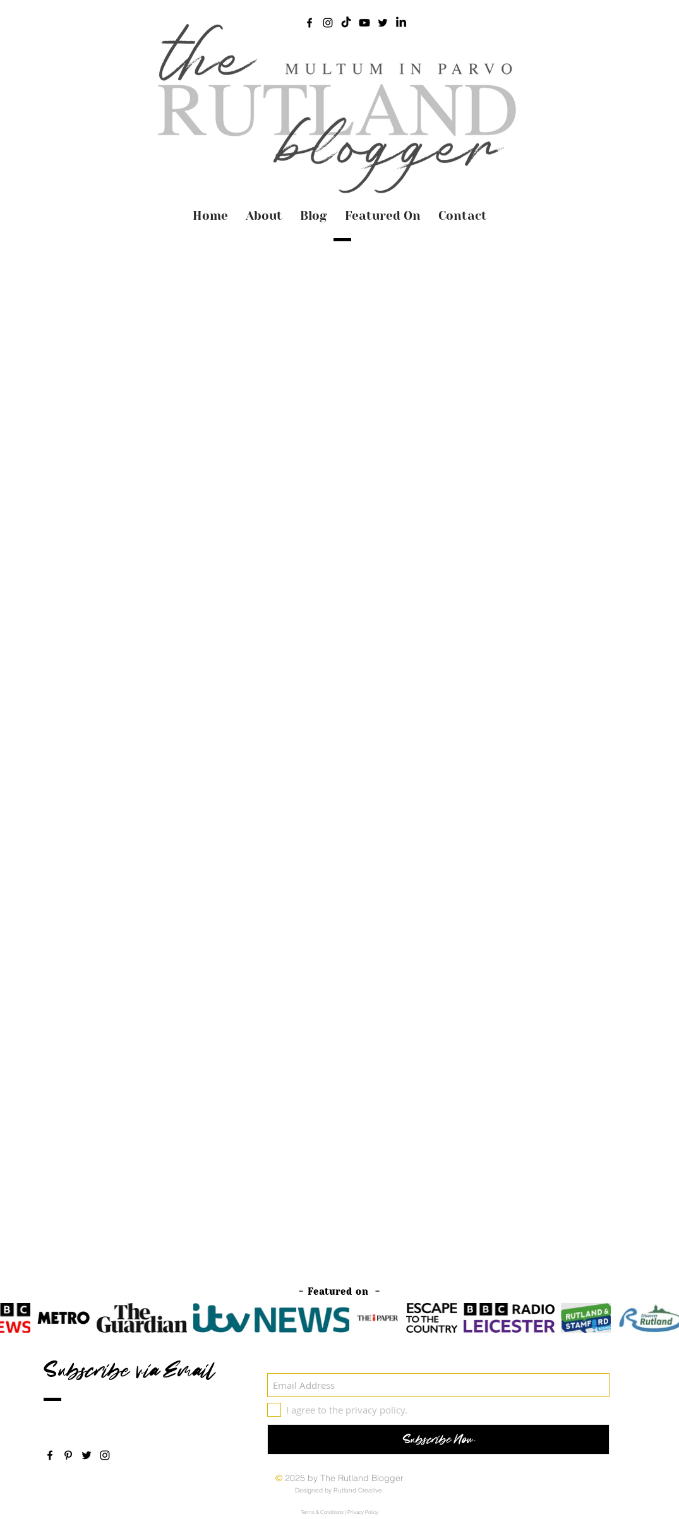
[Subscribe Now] (438, 1439)
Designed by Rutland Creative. (339, 1490)
